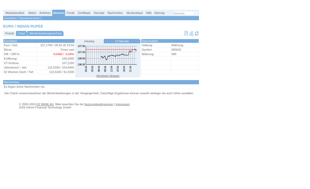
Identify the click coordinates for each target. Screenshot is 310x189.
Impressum (122, 104)
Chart (21, 33)
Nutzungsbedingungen (98, 104)
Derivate (99, 12)
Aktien (32, 12)
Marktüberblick (15, 12)
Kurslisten (10, 18)
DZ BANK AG (45, 104)
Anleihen (45, 12)
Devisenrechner (29, 18)
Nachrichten (115, 12)
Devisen (58, 12)
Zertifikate (84, 12)
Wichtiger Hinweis (107, 75)
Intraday (89, 41)
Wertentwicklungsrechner (45, 33)
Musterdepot (135, 12)
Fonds (71, 12)
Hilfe (149, 12)
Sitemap (159, 12)
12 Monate (122, 41)
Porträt (9, 33)
